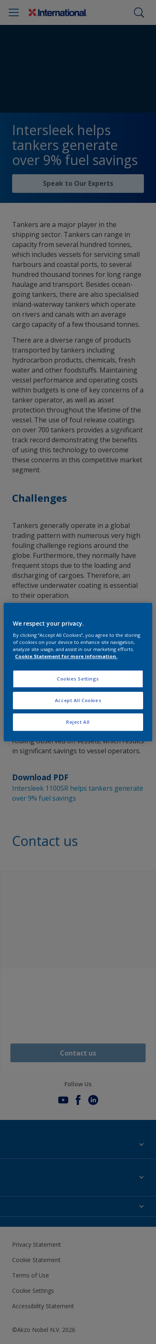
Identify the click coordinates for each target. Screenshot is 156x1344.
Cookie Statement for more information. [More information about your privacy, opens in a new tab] (66, 656)
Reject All (78, 722)
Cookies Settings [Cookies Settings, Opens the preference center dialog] (78, 679)
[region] (78, 672)
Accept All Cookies (78, 700)
